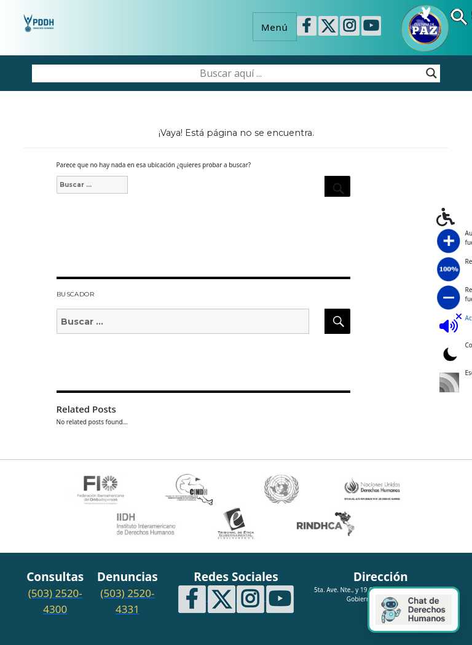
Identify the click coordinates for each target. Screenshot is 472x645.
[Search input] (230, 73)
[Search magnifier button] (431, 73)
